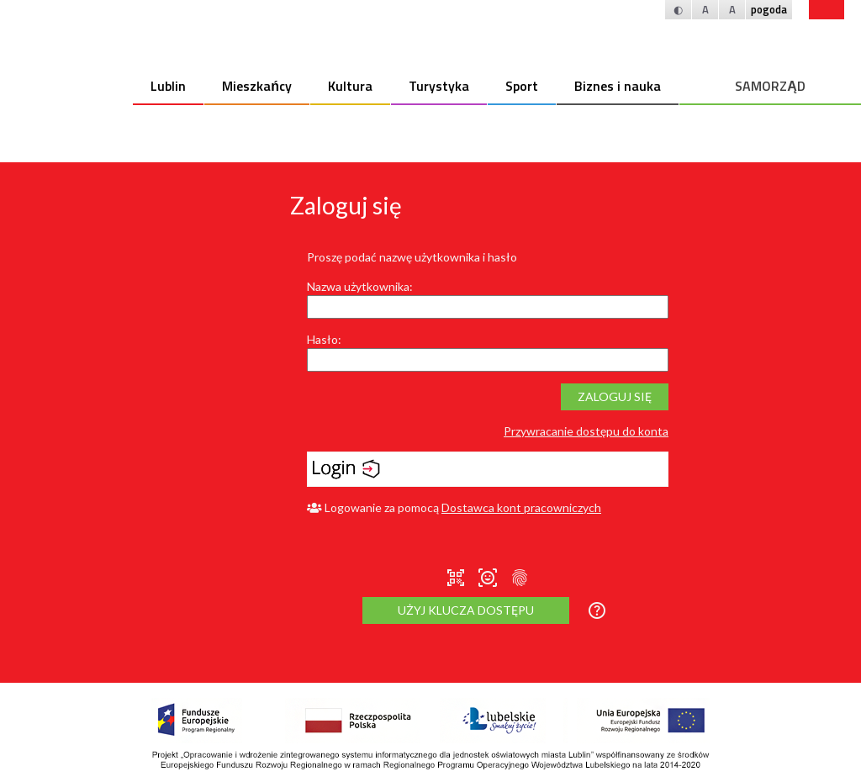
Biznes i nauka (617, 86)
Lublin (168, 86)
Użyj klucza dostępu (466, 610)
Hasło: (324, 339)
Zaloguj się (615, 396)
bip (826, 9)
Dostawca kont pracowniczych (521, 507)
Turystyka (439, 86)
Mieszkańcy (257, 86)
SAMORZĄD (770, 86)
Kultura (350, 86)
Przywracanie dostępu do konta (586, 431)
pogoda (769, 9)
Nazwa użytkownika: (360, 286)
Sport (521, 86)
